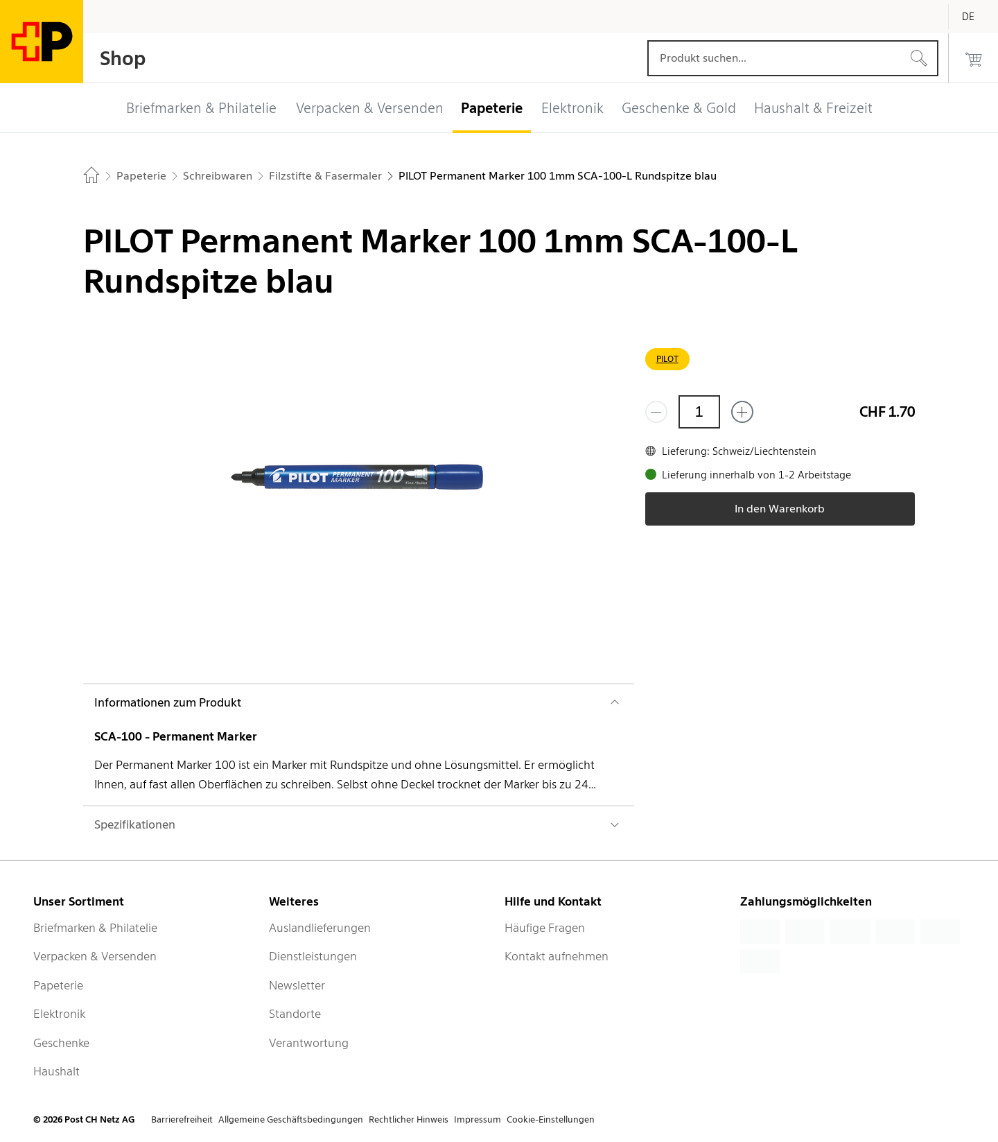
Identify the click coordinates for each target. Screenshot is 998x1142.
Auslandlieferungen (320, 928)
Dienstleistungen (313, 956)
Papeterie (58, 985)
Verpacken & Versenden (95, 956)
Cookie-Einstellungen (551, 1119)
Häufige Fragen (545, 928)
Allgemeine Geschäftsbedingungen (290, 1119)
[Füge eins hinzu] (742, 412)
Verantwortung (309, 1043)
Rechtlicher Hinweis (408, 1119)
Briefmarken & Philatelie (95, 928)
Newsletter (297, 985)
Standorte (295, 1014)
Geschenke (61, 1043)
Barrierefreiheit (182, 1119)
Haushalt (56, 1071)
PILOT (667, 359)
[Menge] (699, 412)
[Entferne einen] (656, 412)
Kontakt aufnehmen (557, 956)
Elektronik (59, 1014)
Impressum (477, 1119)
